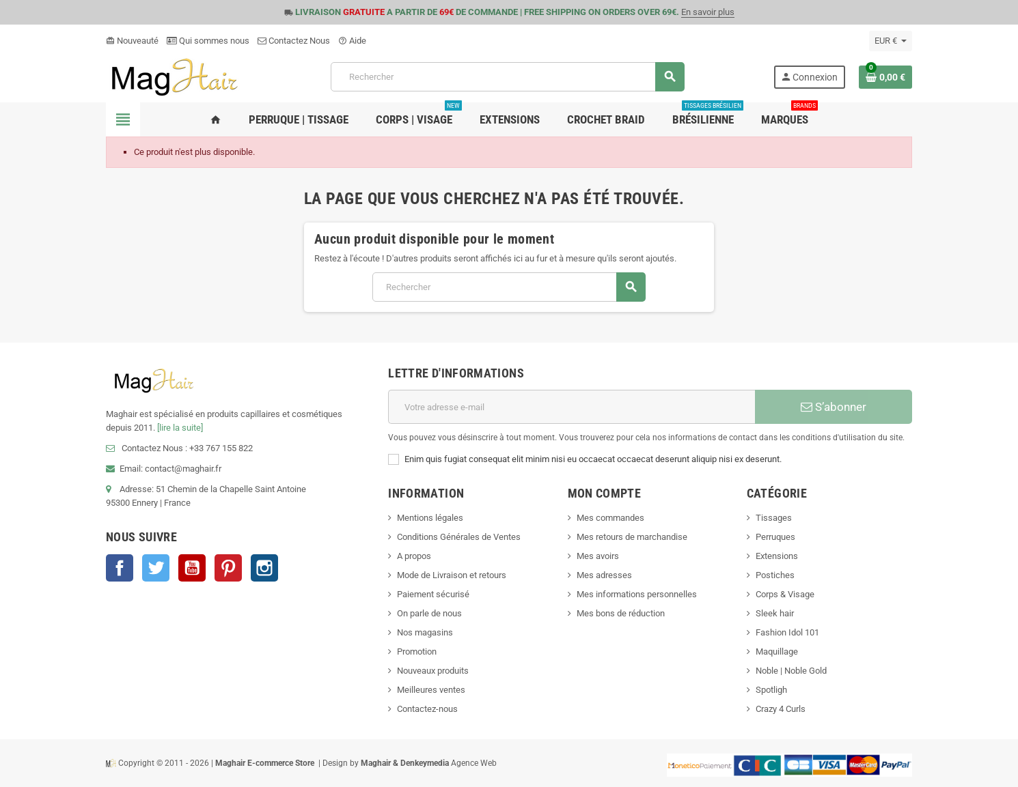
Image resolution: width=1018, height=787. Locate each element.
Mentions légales (430, 518)
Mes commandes (610, 518)
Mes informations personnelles (637, 594)
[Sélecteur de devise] (890, 41)
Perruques (775, 537)
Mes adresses (604, 575)
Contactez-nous (427, 709)
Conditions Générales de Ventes (459, 537)
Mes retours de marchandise (632, 537)
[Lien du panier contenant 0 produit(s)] (885, 77)
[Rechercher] (507, 76)
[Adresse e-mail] (571, 407)
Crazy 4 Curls (781, 709)
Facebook (119, 568)
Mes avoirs (598, 556)
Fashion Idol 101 (787, 632)
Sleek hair (775, 613)
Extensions (777, 556)
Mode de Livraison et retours (451, 575)
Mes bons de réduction (621, 613)
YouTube (192, 568)
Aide (352, 40)
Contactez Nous (294, 40)
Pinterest (228, 568)
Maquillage (777, 651)
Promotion (417, 651)
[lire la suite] (180, 428)
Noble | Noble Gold (791, 671)
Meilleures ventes (431, 690)
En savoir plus (707, 12)
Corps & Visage (785, 594)
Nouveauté (132, 40)
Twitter (155, 568)
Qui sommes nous (208, 40)
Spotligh (771, 690)
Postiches (775, 575)
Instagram (264, 568)
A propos (414, 556)
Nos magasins (425, 632)
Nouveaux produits (433, 671)
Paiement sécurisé (433, 594)
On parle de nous (429, 613)
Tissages (774, 518)
